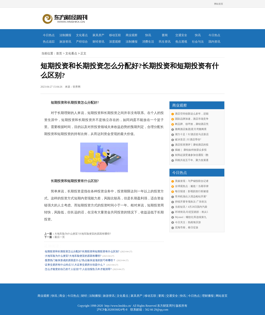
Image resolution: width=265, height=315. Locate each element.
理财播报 (208, 295)
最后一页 (59, 237)
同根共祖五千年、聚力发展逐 (192, 160)
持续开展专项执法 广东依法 (191, 201)
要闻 (165, 35)
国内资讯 (214, 41)
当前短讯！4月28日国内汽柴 (191, 206)
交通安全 (181, 35)
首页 (59, 53)
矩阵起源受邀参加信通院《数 (192, 155)
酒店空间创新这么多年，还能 (192, 113)
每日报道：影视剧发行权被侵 (192, 191)
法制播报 (65, 35)
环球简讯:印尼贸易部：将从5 (191, 212)
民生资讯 (165, 41)
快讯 (148, 35)
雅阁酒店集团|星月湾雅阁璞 (190, 129)
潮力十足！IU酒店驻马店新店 (192, 134)
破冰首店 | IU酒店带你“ (188, 139)
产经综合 (82, 41)
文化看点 (82, 35)
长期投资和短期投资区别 (84, 226)
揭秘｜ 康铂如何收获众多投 (191, 149)
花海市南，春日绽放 (186, 227)
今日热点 (49, 35)
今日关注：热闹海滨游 (188, 222)
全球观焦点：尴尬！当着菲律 (192, 186)
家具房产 (98, 35)
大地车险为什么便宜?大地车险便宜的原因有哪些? (82, 233)
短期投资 (67, 226)
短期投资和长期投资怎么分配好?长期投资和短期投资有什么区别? (82, 251)
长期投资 (58, 226)
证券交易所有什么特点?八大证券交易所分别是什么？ (75, 264)
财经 (84, 295)
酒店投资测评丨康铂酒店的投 (192, 144)
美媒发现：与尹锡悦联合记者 (192, 181)
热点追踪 (49, 41)
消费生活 (148, 41)
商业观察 (131, 35)
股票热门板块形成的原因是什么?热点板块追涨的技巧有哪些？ (80, 260)
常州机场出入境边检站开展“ (191, 196)
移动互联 (115, 35)
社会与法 (198, 41)
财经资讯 (98, 41)
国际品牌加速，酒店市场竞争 (192, 118)
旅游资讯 (65, 41)
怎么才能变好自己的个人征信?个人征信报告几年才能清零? (78, 269)
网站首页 (218, 4)
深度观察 (115, 41)
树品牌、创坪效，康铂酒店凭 (192, 124)
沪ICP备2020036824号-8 (112, 309)
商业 (62, 295)
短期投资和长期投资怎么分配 (111, 226)
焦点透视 (181, 41)
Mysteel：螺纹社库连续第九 (190, 217)
